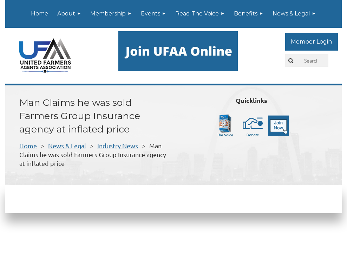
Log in (311, 42)
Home (28, 145)
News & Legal (67, 145)
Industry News (117, 145)
